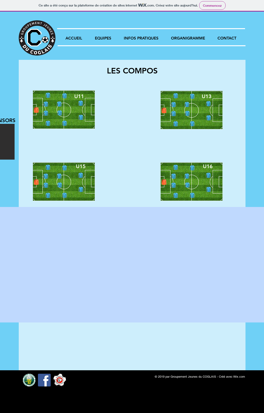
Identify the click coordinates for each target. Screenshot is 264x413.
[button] (103, 38)
